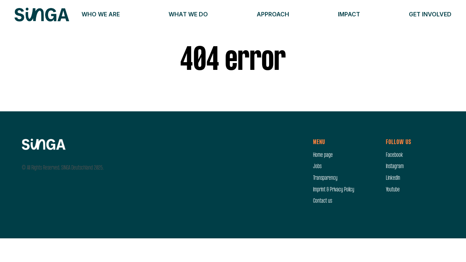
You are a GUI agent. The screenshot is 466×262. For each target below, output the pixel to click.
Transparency (325, 178)
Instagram (395, 167)
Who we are (101, 14)
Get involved (430, 14)
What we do (188, 14)
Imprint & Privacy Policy (333, 190)
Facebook (394, 155)
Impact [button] (349, 14)
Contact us (322, 201)
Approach (273, 14)
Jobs (317, 167)
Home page (323, 155)
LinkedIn (393, 178)
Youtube (393, 190)
